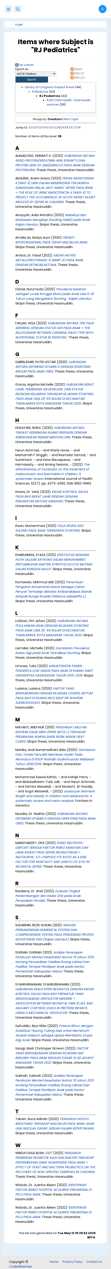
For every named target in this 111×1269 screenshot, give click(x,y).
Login (19, 24)
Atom (75, 69)
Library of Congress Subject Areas (50, 87)
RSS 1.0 (76, 73)
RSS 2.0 (76, 78)
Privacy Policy (72, 1262)
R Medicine (40, 92)
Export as (21, 69)
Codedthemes (20, 1266)
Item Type (71, 119)
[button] (18, 9)
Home (54, 1262)
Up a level (24, 65)
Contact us (94, 1262)
